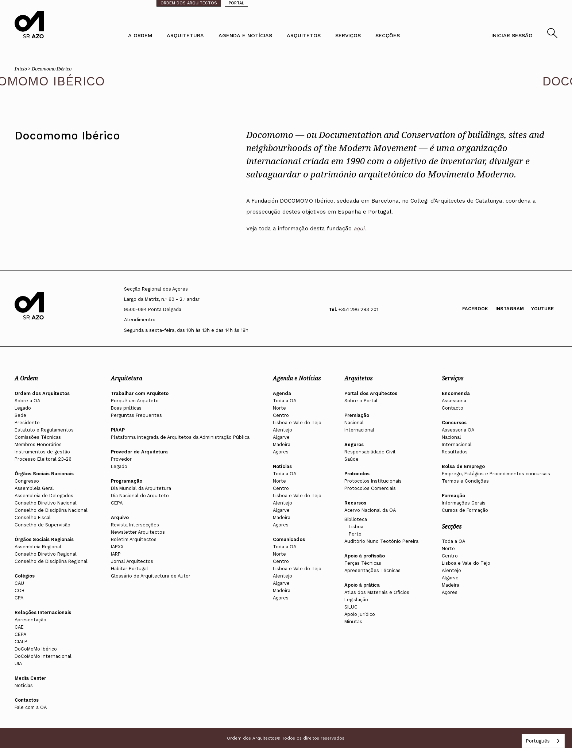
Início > (23, 68)
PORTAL (236, 3)
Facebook (475, 308)
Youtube (542, 308)
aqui (358, 228)
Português (538, 741)
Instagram (509, 308)
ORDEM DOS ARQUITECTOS (189, 3)
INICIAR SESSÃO (512, 35)
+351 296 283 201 (358, 309)
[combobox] (543, 741)
